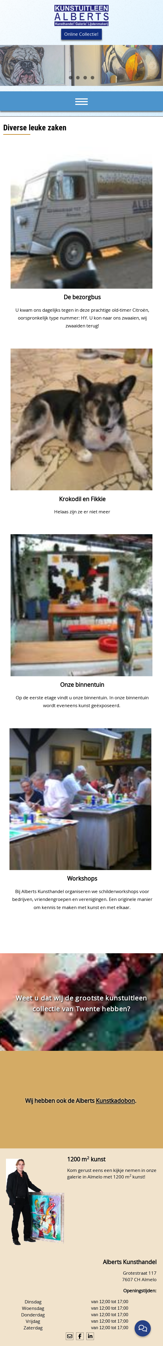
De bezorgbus (82, 297)
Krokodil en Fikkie (82, 499)
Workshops (82, 878)
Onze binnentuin (82, 684)
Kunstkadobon (115, 1101)
